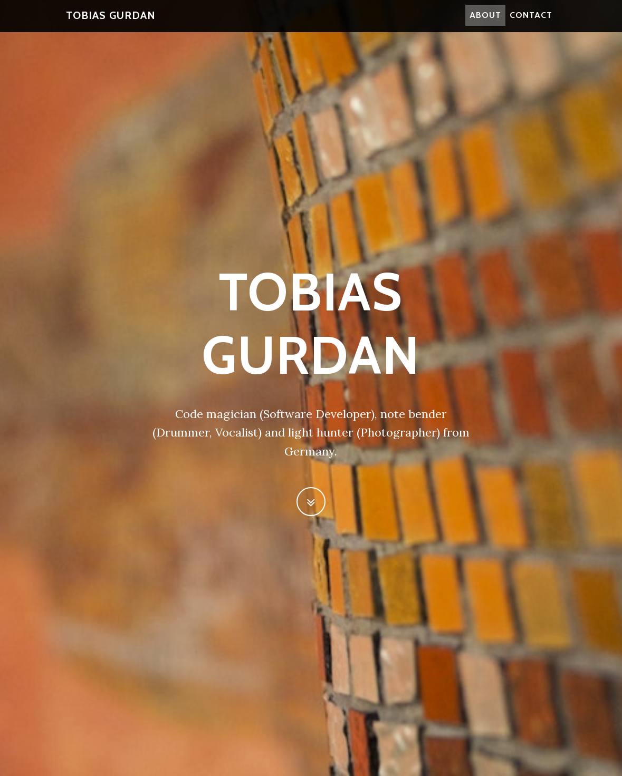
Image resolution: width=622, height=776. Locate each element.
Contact (531, 21)
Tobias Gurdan (111, 21)
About (485, 21)
